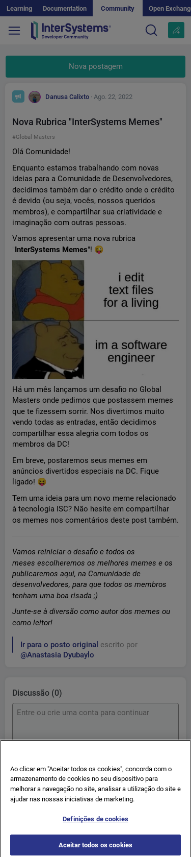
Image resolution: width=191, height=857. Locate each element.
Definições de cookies (95, 822)
